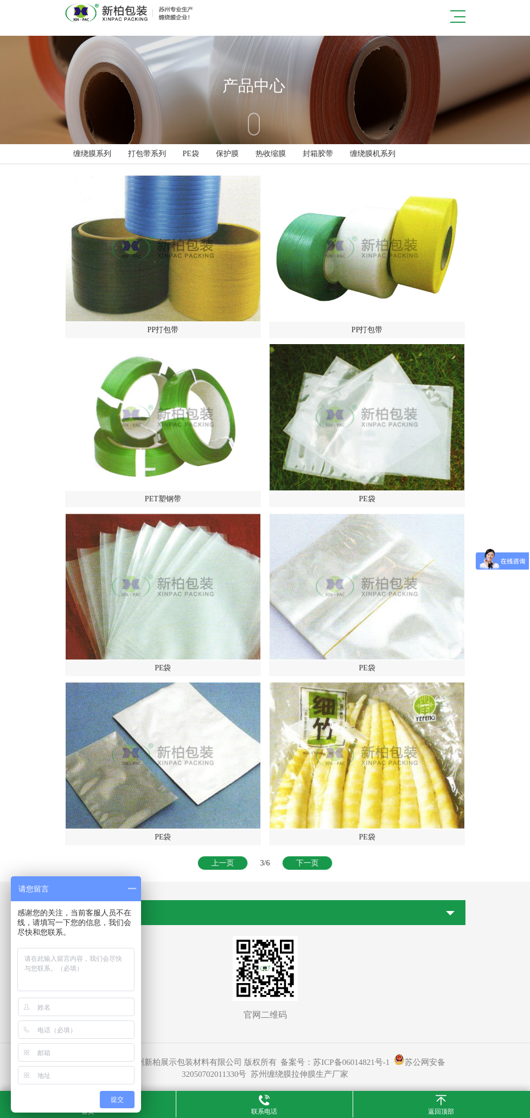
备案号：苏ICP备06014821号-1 (334, 1062)
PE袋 (191, 154)
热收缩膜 (271, 154)
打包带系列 (147, 154)
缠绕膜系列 (92, 154)
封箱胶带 (318, 154)
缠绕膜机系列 (372, 154)
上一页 (224, 863)
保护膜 (227, 154)
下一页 (306, 863)
